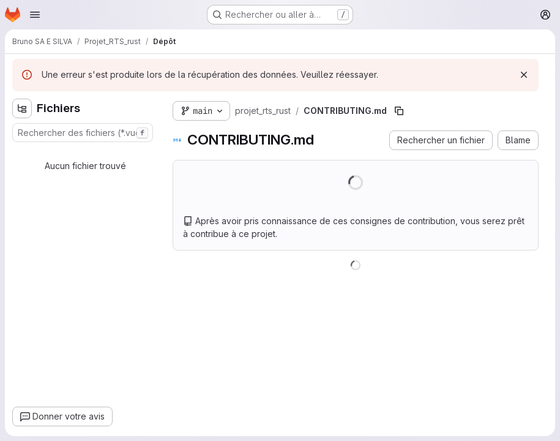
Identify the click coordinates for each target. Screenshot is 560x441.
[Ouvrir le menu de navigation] (35, 14)
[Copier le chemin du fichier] (399, 111)
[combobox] (82, 132)
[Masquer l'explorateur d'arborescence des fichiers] (22, 108)
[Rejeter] (524, 74)
